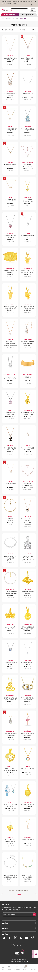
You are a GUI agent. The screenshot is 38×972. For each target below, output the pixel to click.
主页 (3, 18)
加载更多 (19, 895)
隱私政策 (15, 959)
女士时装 (8, 18)
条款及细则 (22, 959)
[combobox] (19, 10)
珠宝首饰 (15, 18)
